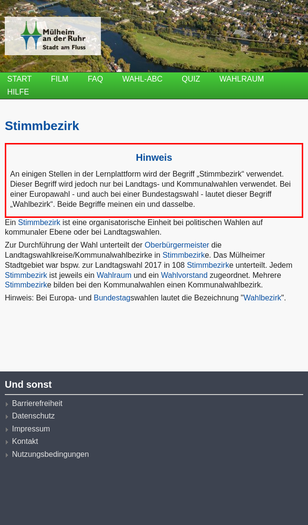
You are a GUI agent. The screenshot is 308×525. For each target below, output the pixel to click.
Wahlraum (242, 79)
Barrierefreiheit (37, 403)
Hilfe (18, 92)
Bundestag (112, 298)
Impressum (31, 429)
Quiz (191, 79)
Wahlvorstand (184, 275)
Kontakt (25, 441)
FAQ (95, 79)
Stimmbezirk (39, 222)
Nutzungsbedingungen (50, 454)
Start (19, 79)
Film (59, 79)
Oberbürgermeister (177, 245)
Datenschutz (33, 416)
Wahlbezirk (263, 298)
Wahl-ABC (142, 79)
